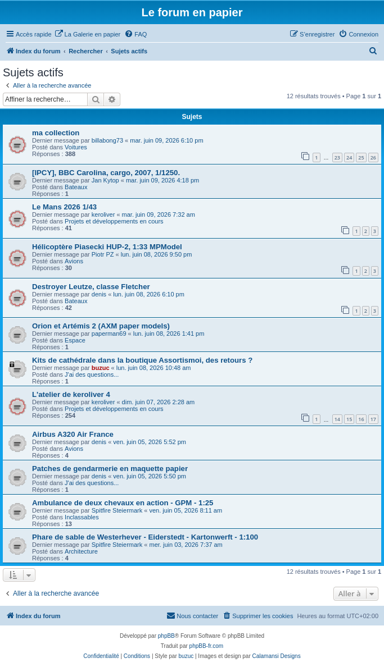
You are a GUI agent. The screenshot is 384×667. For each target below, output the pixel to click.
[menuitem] (88, 34)
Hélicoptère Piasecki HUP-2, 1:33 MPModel (107, 247)
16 (361, 419)
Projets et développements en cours (114, 221)
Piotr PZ (103, 254)
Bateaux (76, 187)
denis (99, 294)
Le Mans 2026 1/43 (64, 207)
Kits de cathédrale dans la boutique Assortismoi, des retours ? (142, 360)
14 (337, 419)
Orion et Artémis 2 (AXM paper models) (101, 326)
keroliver (103, 214)
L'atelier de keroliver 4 (71, 394)
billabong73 (107, 140)
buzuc (101, 367)
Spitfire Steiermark (117, 510)
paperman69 (109, 333)
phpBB (166, 636)
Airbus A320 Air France (73, 434)
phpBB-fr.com (206, 646)
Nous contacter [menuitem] (192, 615)
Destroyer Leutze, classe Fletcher (91, 286)
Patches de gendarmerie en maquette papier (110, 468)
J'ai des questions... (92, 374)
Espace (75, 340)
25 (361, 157)
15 (349, 419)
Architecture (81, 551)
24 (349, 157)
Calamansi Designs (276, 656)
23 (337, 157)
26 (373, 157)
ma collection (55, 133)
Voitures (76, 147)
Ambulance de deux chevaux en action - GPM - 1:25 (122, 503)
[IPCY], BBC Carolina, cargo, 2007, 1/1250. (106, 172)
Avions (74, 261)
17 (373, 419)
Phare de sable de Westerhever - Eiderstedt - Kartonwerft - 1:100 (145, 537)
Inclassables (82, 517)
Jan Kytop (105, 180)
